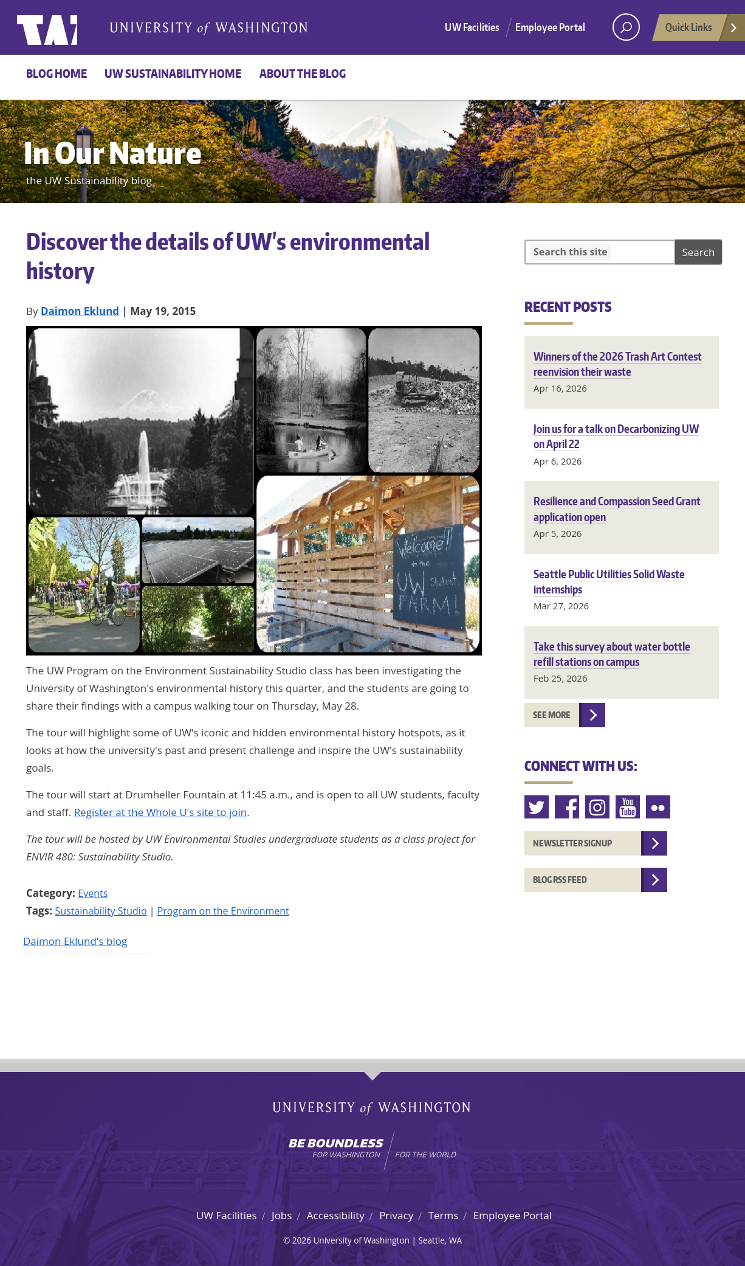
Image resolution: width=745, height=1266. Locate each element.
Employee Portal (550, 26)
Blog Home (56, 73)
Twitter (537, 807)
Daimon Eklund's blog (75, 941)
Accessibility (336, 1215)
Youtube (628, 807)
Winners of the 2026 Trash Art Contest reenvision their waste (618, 363)
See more (552, 715)
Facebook (567, 807)
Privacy (396, 1215)
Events (93, 893)
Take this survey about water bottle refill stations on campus (612, 653)
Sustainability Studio (100, 911)
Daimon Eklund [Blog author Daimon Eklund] (80, 311)
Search (698, 252)
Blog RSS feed (560, 879)
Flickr (658, 807)
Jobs (282, 1215)
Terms (443, 1215)
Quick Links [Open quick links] (701, 30)
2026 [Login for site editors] (301, 1240)
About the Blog (302, 73)
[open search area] (626, 27)
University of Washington (66, 27)
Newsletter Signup (572, 843)
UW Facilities (472, 26)
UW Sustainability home (173, 73)
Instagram (598, 807)
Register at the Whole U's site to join (160, 812)
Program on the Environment (223, 911)
